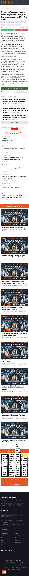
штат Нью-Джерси (11, 285)
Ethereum (6, 500)
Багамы (18, 22)
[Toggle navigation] (25, 2)
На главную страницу (14, 484)
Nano (2, 506)
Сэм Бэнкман (6, 337)
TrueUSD (7, 505)
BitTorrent (20, 505)
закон (4, 24)
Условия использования (9, 565)
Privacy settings (11, 569)
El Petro (9, 502)
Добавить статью (20, 560)
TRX (2, 502)
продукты (16, 337)
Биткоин (17, 533)
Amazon (18, 24)
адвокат (27, 285)
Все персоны (18, 542)
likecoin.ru (7, 136)
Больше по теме (23, 202)
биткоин (23, 233)
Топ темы (3, 542)
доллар (21, 391)
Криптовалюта (4, 533)
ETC (9, 503)
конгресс (26, 363)
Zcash (4, 502)
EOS (13, 500)
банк (25, 444)
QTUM (16, 505)
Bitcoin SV (5, 504)
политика (23, 417)
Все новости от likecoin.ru (21, 91)
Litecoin (10, 500)
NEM (4, 503)
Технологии (4, 537)
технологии (14, 259)
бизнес (8, 363)
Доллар (3, 535)
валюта (17, 233)
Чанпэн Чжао (6, 444)
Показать (4, 522)
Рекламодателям (10, 562)
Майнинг (17, 535)
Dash (2, 503)
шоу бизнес (20, 363)
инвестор (23, 337)
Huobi (13, 504)
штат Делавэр (10, 22)
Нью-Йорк (8, 391)
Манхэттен (15, 391)
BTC (25, 311)
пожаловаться (14, 128)
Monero (22, 500)
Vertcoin (18, 503)
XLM (12, 503)
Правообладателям (21, 565)
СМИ (22, 285)
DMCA (4, 572)
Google (24, 22)
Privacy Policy (24, 567)
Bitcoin (2, 500)
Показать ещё (14, 122)
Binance (13, 363)
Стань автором (19, 562)
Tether (20, 502)
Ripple (16, 500)
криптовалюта (10, 233)
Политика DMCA (6, 567)
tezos (16, 504)
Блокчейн (17, 540)
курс (16, 311)
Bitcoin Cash (16, 502)
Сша (4, 22)
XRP (12, 502)
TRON (19, 500)
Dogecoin (3, 505)
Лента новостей (14, 480)
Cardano (9, 504)
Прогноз (17, 537)
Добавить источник (9, 560)
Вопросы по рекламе (6, 554)
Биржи (2, 540)
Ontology (19, 504)
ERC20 (7, 503)
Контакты (19, 569)
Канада (8, 259)
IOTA (7, 502)
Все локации (4, 545)
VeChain (14, 503)
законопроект (22, 259)
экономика (10, 24)
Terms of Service (15, 567)
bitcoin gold (11, 505)
